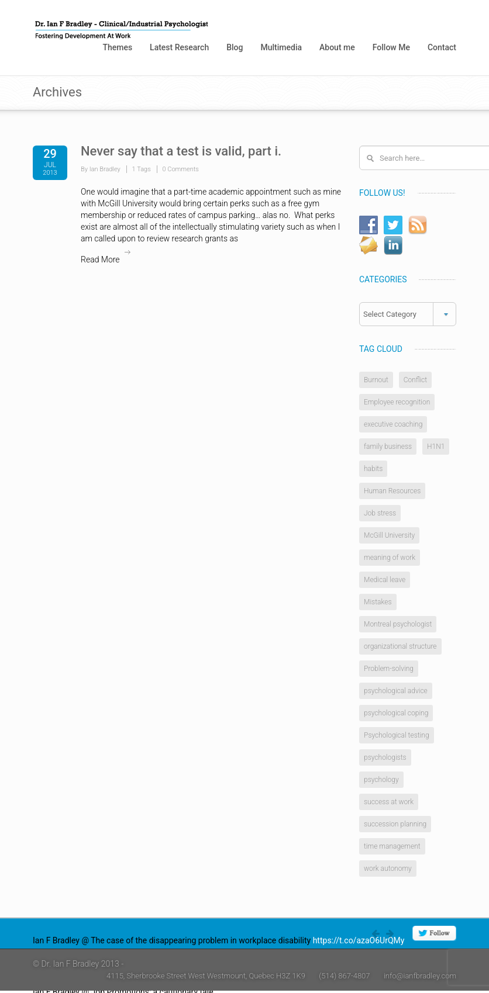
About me (337, 47)
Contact (442, 47)
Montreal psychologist (398, 624)
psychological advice (396, 691)
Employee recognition (397, 402)
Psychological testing (396, 735)
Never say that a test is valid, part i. (181, 151)
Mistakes (378, 602)
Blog (234, 47)
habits (373, 469)
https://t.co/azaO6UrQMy (359, 940)
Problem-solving (389, 669)
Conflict (415, 380)
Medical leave (384, 580)
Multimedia (281, 47)
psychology (381, 780)
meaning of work (389, 557)
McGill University (389, 535)
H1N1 (436, 446)
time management (392, 846)
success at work (389, 802)
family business (388, 446)
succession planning (395, 824)
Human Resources (392, 491)
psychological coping (396, 713)
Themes (117, 47)
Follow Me (391, 47)
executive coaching (393, 424)
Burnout (376, 380)
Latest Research (179, 47)
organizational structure (400, 646)
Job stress (380, 513)
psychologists (385, 757)
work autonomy (388, 868)
